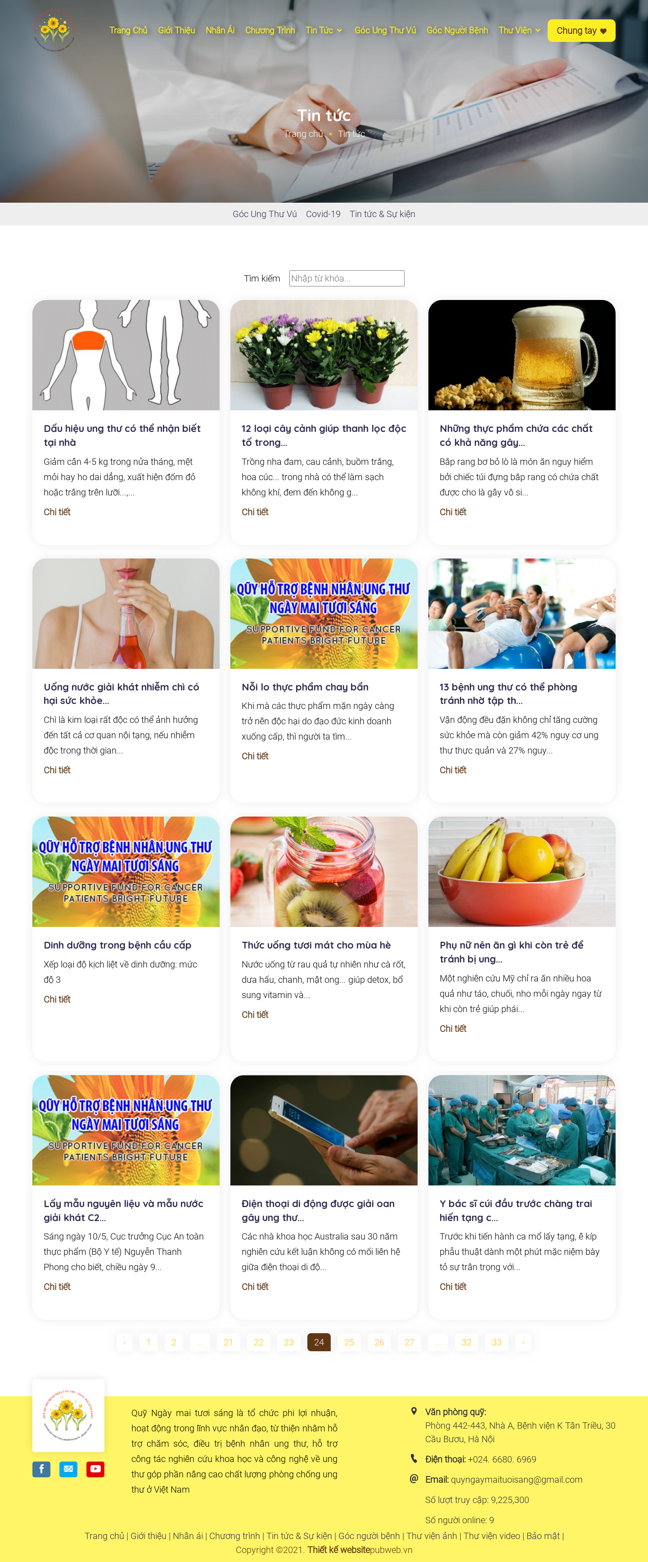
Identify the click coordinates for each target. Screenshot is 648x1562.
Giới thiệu (176, 30)
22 (259, 1342)
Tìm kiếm (262, 278)
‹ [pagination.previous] (124, 1342)
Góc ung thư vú (385, 30)
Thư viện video (492, 1535)
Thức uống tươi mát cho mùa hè (316, 945)
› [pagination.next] (523, 1342)
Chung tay (582, 30)
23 (289, 1342)
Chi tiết (57, 512)
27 (409, 1342)
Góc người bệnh (457, 30)
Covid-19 (323, 214)
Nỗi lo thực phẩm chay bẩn (305, 687)
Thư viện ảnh (431, 1535)
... (200, 1342)
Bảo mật (543, 1535)
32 (467, 1342)
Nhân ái (220, 30)
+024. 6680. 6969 (502, 1459)
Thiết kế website (338, 1549)
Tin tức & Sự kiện (382, 214)
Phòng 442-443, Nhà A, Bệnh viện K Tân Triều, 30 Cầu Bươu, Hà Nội (520, 1432)
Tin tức (325, 30)
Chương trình (234, 1535)
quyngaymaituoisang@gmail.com (517, 1479)
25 (349, 1342)
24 (319, 1342)
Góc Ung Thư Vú (265, 214)
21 (229, 1342)
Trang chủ (128, 30)
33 (497, 1342)
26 (379, 1342)
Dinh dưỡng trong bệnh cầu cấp (118, 945)
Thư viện (520, 30)
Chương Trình (270, 30)
